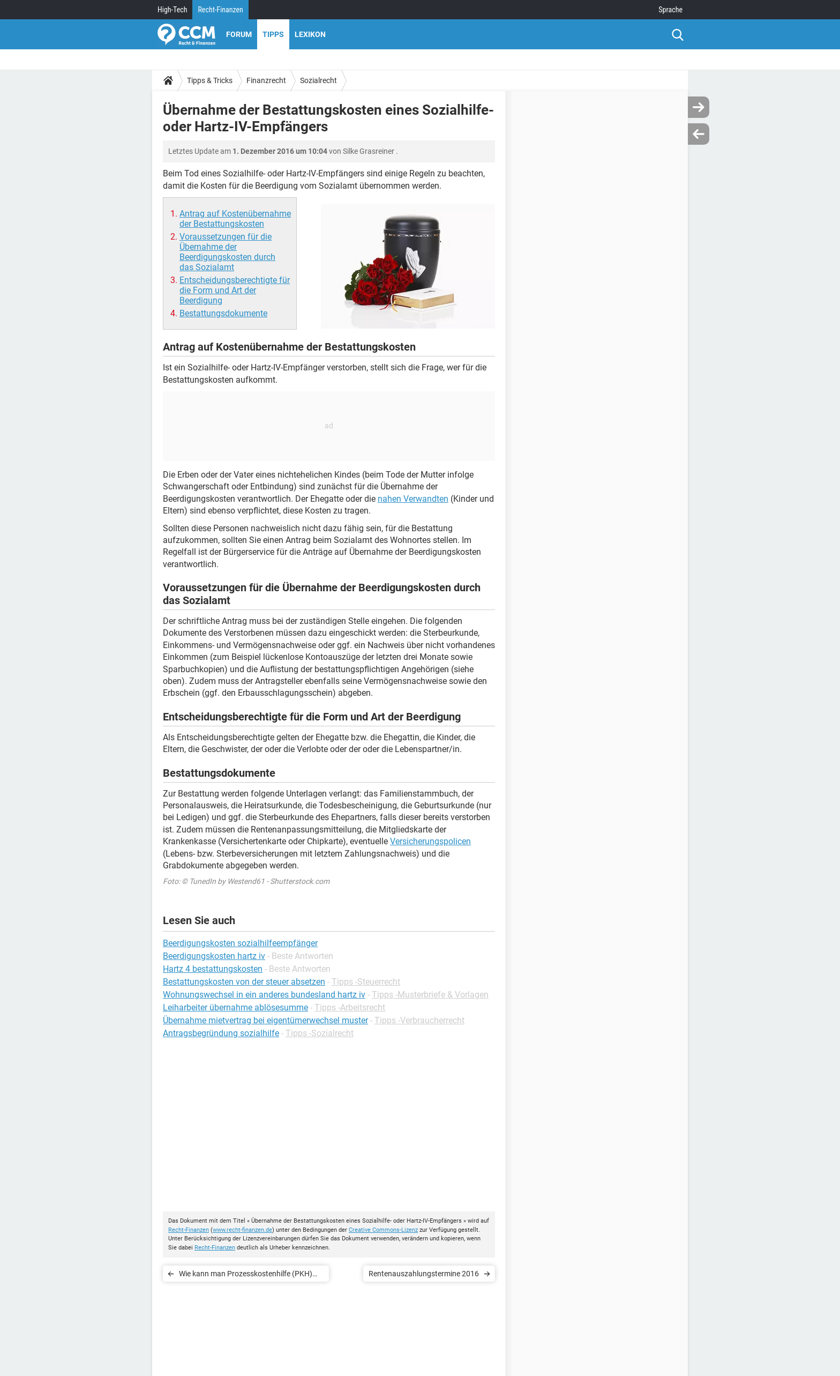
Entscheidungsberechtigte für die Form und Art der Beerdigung (234, 290)
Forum (239, 34)
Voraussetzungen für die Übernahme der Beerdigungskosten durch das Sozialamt (227, 252)
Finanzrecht (266, 80)
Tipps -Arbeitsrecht (349, 1007)
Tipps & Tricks (209, 80)
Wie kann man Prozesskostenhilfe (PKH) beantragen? (245, 1275)
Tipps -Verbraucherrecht (419, 1020)
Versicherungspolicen (430, 841)
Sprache (670, 9)
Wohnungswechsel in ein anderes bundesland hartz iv (264, 995)
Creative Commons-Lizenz (383, 1229)
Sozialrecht (318, 80)
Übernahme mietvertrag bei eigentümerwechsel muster (265, 1020)
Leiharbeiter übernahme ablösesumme (235, 1007)
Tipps (273, 34)
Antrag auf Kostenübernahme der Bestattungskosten (235, 219)
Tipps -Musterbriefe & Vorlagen (430, 995)
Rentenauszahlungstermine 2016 (424, 1273)
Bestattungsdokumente (223, 313)
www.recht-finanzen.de (242, 1229)
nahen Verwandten (413, 499)
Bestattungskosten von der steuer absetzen (244, 982)
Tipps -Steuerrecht (366, 982)
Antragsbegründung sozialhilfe (221, 1033)
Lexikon (310, 34)
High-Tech (172, 9)
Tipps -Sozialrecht (320, 1033)
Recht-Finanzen (220, 9)
